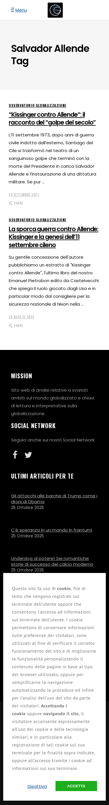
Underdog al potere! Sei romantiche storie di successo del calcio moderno (52, 561)
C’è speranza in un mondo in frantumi (51, 530)
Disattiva (37, 786)
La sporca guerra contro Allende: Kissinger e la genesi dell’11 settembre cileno (53, 237)
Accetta (76, 786)
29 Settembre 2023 (24, 194)
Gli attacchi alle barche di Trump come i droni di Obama (54, 499)
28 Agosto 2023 (21, 317)
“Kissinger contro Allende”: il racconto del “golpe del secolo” (52, 118)
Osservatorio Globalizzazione (37, 105)
